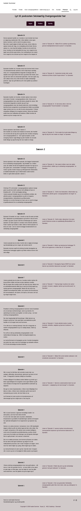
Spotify (50, 23)
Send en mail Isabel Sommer (11, 500)
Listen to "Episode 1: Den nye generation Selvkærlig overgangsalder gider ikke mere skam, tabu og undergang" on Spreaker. (59, 485)
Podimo (40, 23)
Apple (30, 23)
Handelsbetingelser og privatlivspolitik (14, 502)
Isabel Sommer (9, 3)
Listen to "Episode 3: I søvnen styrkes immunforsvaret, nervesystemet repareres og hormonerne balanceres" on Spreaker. (58, 430)
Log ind (75, 9)
